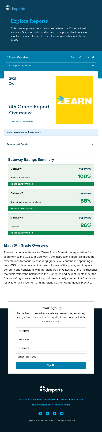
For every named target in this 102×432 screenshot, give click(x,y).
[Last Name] (51, 339)
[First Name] (51, 330)
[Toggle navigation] (95, 8)
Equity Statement (41, 404)
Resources (77, 399)
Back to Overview (22, 121)
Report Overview (18, 57)
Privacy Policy (62, 404)
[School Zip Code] (51, 356)
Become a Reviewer (44, 399)
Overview (85, 169)
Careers (63, 399)
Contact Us (23, 399)
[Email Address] (51, 348)
